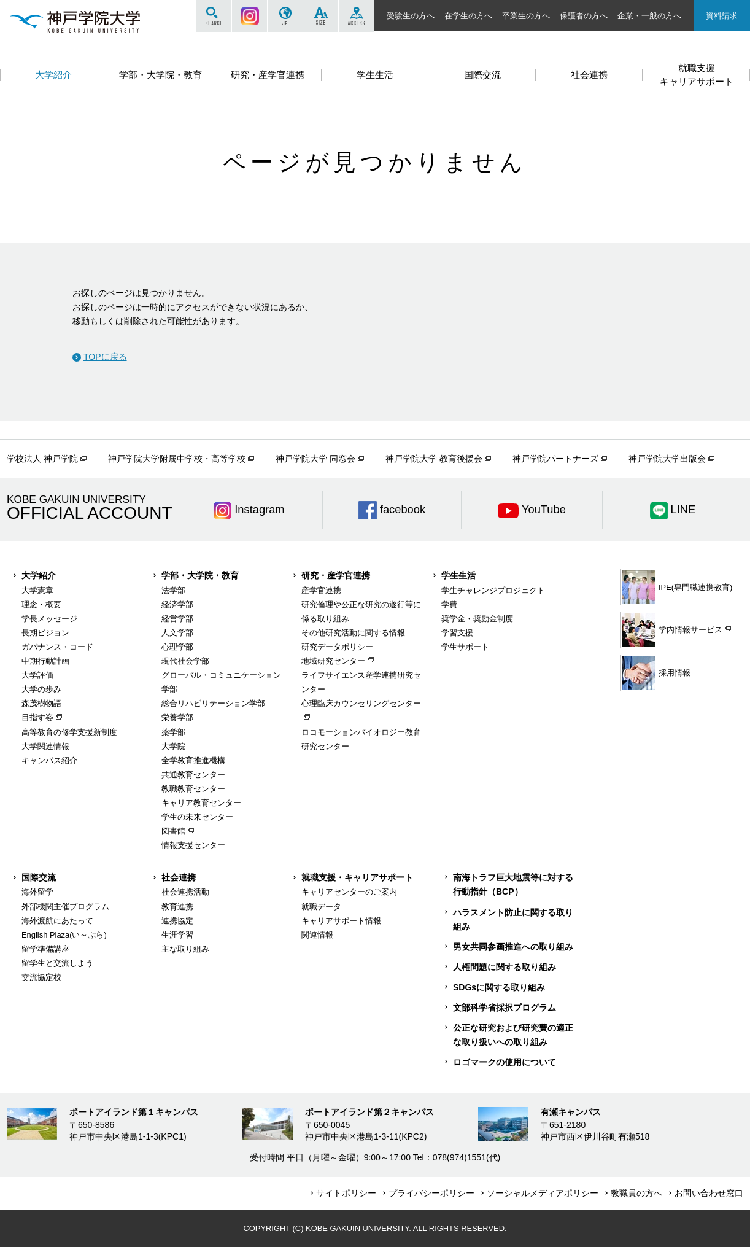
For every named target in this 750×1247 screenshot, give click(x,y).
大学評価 (37, 675)
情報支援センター (193, 845)
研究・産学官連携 (335, 575)
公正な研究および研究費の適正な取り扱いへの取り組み (513, 1035)
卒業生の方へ (526, 15)
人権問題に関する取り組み (504, 967)
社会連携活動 (185, 891)
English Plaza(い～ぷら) (64, 934)
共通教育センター (193, 774)
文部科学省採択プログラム (504, 1007)
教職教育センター (193, 788)
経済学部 (177, 604)
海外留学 (37, 891)
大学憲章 (37, 590)
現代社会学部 (185, 661)
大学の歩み (41, 689)
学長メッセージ (49, 618)
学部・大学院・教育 (200, 575)
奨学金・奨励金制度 (477, 618)
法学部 (173, 590)
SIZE (320, 16)
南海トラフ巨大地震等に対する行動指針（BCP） (513, 884)
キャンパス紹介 (49, 760)
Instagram (249, 16)
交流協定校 (41, 977)
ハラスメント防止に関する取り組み (513, 919)
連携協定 (177, 920)
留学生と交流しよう (57, 963)
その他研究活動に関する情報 (353, 632)
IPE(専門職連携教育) (677, 587)
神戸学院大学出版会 (667, 459)
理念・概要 (41, 604)
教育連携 (177, 906)
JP (285, 16)
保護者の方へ (584, 15)
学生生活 (458, 575)
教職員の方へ (636, 1193)
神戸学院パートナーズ (555, 459)
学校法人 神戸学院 (42, 459)
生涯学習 (177, 934)
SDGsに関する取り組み (499, 987)
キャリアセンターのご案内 (349, 891)
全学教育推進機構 (193, 760)
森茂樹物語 (41, 703)
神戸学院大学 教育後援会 (433, 459)
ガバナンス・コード (57, 646)
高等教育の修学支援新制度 (69, 732)
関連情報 (317, 934)
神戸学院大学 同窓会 (315, 459)
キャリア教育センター (201, 802)
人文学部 (177, 632)
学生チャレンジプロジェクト (493, 590)
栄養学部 (177, 717)
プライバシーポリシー (431, 1193)
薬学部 (173, 732)
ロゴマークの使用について (504, 1062)
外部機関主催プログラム (65, 906)
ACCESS (356, 16)
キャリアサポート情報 (341, 920)
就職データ (321, 906)
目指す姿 (37, 717)
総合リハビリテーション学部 (213, 703)
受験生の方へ (411, 15)
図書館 (173, 831)
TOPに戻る (105, 357)
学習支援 (457, 632)
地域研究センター (333, 661)
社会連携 (178, 877)
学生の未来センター (197, 817)
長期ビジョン (45, 632)
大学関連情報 (45, 746)
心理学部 (177, 646)
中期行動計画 (45, 661)
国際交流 (38, 877)
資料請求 (722, 15)
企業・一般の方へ (649, 15)
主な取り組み (185, 949)
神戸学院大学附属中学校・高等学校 (176, 459)
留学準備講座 (45, 949)
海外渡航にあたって (57, 920)
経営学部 (177, 618)
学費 (449, 604)
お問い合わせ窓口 (709, 1193)
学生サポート (465, 646)
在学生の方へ (468, 15)
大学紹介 (38, 575)
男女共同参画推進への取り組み (513, 947)
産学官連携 (321, 590)
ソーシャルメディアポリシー (542, 1193)
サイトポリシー (346, 1193)
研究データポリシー (337, 646)
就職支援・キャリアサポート (357, 877)
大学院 (173, 746)
